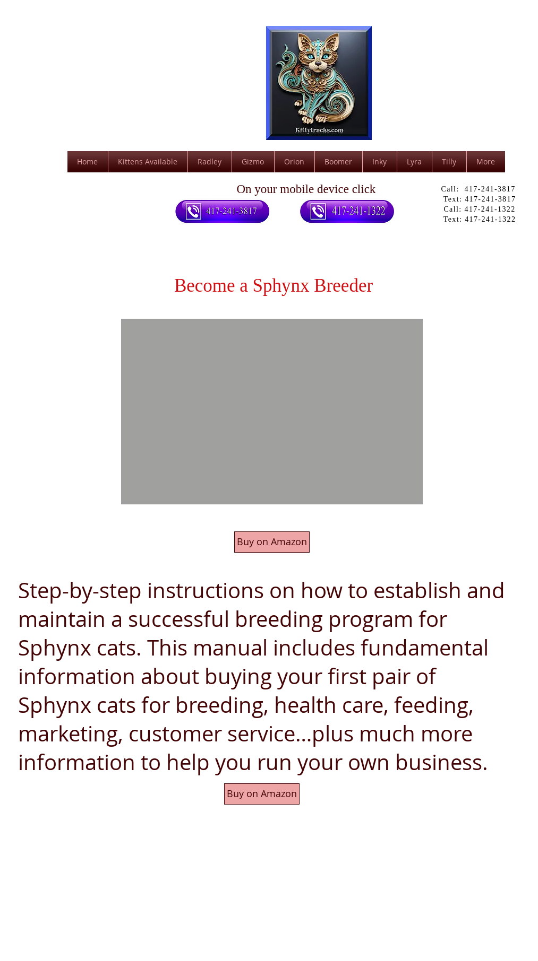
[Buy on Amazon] (272, 542)
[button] (272, 411)
